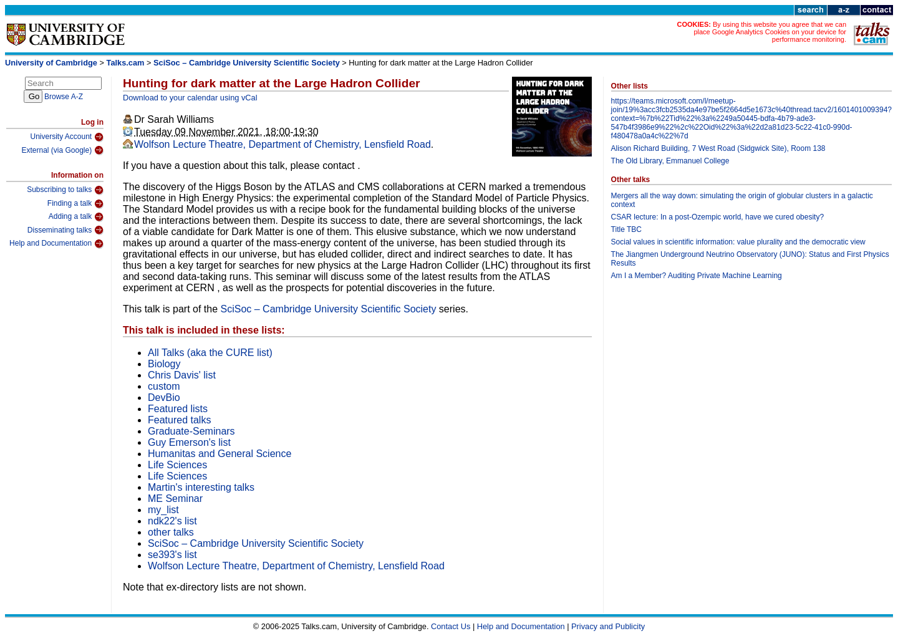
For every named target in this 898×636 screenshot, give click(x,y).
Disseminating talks (65, 230)
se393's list (172, 554)
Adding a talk (76, 217)
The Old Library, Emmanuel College (670, 161)
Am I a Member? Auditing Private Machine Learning (696, 275)
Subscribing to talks (65, 190)
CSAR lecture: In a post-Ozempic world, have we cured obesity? (717, 217)
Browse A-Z (63, 96)
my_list (163, 509)
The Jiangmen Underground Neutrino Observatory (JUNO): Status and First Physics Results (750, 258)
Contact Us (450, 626)
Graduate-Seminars (191, 431)
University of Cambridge (51, 62)
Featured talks (179, 420)
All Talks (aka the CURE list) (210, 352)
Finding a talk (75, 204)
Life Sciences (177, 465)
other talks (171, 532)
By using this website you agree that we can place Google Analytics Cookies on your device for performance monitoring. (769, 32)
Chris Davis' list (182, 375)
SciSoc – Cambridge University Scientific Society (246, 62)
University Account (67, 137)
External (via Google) (62, 150)
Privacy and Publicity (608, 626)
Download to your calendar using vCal (190, 97)
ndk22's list (172, 521)
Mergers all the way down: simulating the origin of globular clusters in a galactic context (742, 200)
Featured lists (178, 408)
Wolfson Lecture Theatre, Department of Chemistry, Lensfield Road (282, 144)
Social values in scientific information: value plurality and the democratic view (738, 242)
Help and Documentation (56, 244)
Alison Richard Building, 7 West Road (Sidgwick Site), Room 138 (718, 148)
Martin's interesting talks (201, 487)
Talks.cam (126, 62)
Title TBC (626, 229)
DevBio (164, 397)
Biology (164, 364)
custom (164, 386)
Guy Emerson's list (189, 442)
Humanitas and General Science (219, 453)
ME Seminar (175, 498)
